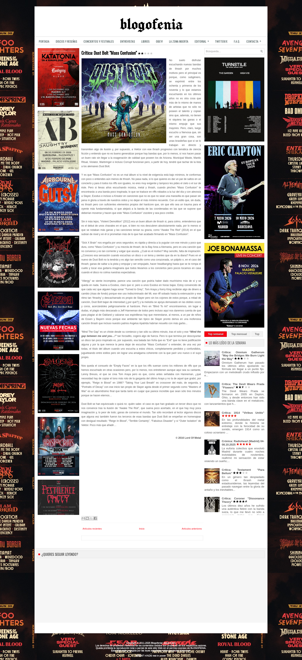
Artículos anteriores (192, 528)
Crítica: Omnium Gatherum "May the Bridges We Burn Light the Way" (243, 355)
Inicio (142, 528)
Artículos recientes (92, 528)
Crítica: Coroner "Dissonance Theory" (243, 500)
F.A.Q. (237, 41)
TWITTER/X (221, 41)
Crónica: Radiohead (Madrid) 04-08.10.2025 (243, 443)
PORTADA (44, 41)
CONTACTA (255, 39)
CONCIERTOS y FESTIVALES (98, 41)
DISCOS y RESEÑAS (66, 41)
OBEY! (159, 41)
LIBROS (145, 41)
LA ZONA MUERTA (178, 41)
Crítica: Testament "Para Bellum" (243, 471)
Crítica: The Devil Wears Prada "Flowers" (243, 386)
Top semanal (215, 334)
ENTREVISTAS (127, 41)
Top (257, 334)
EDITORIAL (203, 39)
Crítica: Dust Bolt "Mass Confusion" (117, 53)
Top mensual (239, 334)
